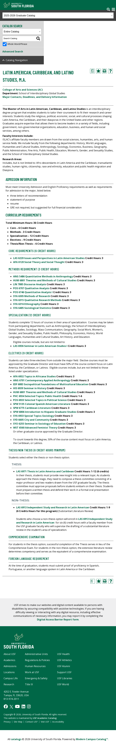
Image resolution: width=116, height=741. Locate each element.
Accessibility (58, 721)
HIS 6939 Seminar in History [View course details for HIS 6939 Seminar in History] (29, 388)
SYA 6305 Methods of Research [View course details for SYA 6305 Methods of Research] (31, 296)
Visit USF (45, 721)
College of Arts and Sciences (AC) (23, 89)
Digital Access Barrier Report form (58, 619)
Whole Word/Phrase (17, 44)
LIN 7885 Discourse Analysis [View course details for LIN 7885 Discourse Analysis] (29, 284)
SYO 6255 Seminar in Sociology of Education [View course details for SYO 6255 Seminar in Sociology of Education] (39, 423)
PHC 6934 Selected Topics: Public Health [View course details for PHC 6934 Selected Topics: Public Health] (37, 396)
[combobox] (58, 15)
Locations (9, 672)
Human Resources (35, 666)
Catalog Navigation (17, 60)
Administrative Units (36, 654)
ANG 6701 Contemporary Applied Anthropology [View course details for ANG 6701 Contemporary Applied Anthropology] (41, 380)
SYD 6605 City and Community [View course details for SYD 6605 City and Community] (31, 419)
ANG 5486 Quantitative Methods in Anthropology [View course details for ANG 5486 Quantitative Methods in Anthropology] (43, 276)
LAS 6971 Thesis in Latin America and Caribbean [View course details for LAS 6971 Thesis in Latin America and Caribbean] (45, 471)
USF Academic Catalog (44, 718)
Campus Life (11, 678)
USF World (63, 684)
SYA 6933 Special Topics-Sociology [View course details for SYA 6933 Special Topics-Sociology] (33, 415)
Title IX (29, 684)
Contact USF (31, 721)
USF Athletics (64, 660)
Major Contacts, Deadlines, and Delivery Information (35, 97)
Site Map (18, 721)
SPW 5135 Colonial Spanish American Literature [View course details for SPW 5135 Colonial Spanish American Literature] (41, 404)
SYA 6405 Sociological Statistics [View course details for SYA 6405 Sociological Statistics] (32, 308)
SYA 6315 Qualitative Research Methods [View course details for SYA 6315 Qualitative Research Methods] (37, 300)
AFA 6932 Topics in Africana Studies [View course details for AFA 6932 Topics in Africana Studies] (34, 376)
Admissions (10, 666)
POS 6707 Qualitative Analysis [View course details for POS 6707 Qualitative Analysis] (31, 288)
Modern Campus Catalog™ (92, 739)
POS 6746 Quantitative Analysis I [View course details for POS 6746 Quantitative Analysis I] (33, 292)
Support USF (64, 672)
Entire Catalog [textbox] (11, 31)
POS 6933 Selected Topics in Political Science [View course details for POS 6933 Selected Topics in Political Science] (40, 400)
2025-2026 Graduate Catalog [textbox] (19, 15)
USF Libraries (64, 678)
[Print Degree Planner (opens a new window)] (92, 71)
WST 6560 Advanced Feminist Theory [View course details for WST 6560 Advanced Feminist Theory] (35, 427)
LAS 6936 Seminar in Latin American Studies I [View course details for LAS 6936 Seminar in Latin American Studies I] (40, 346)
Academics (9, 660)
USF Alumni (63, 666)
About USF (10, 654)
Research (9, 684)
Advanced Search (12, 51)
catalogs (16, 739)
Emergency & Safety (36, 678)
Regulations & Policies (37, 660)
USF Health (63, 654)
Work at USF (32, 672)
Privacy (7, 721)
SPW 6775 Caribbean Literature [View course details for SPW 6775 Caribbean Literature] (32, 408)
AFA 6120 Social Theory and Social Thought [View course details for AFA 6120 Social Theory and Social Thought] (39, 262)
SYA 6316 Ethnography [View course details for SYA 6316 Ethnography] (26, 304)
